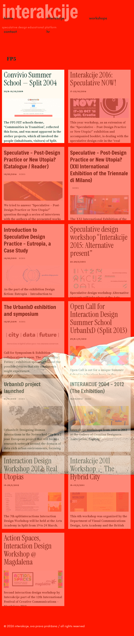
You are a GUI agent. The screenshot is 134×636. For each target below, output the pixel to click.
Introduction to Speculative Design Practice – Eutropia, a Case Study (27, 240)
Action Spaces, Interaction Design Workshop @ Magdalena (28, 550)
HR (48, 31)
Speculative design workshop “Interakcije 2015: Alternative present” (98, 241)
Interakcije (55, 18)
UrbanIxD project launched (22, 387)
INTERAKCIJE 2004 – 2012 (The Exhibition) (97, 387)
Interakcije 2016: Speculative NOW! (93, 79)
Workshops (98, 18)
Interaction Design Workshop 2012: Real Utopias (30, 469)
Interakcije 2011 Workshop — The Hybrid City (92, 469)
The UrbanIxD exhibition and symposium (30, 310)
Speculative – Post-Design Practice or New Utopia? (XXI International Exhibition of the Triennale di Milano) (99, 166)
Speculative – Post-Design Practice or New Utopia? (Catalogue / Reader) (32, 159)
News (22, 174)
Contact (10, 31)
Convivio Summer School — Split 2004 (30, 79)
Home (8, 18)
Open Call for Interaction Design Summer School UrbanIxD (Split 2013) (98, 318)
